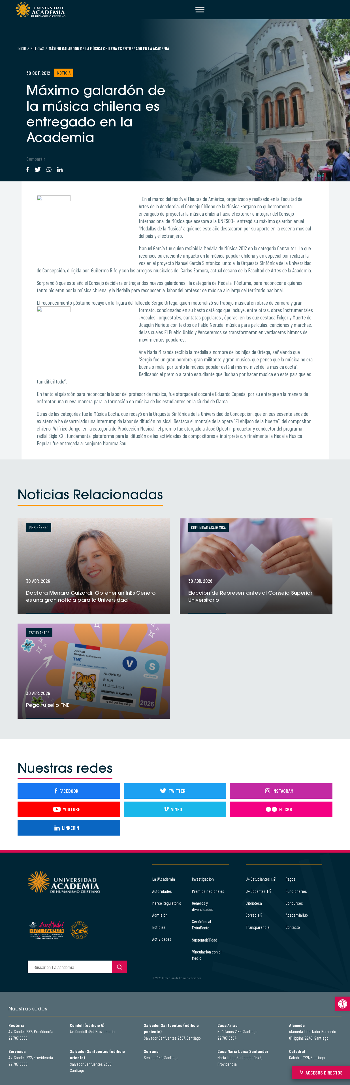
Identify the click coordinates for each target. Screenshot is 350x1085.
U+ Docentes (259, 891)
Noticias (37, 48)
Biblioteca (254, 903)
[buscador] (70, 967)
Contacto (293, 927)
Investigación (203, 878)
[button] (342, 1004)
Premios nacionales (208, 891)
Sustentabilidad (204, 939)
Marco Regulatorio (166, 903)
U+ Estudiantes (261, 878)
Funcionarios (296, 891)
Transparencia (258, 927)
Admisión (160, 914)
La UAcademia (163, 878)
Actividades (161, 939)
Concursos (294, 903)
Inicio (22, 48)
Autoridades (162, 891)
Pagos (291, 878)
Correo (254, 914)
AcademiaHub (297, 914)
